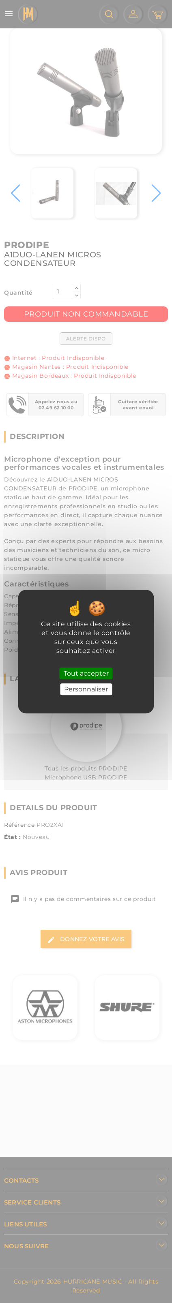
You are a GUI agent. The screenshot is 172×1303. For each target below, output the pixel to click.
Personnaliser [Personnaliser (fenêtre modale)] (86, 689)
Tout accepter (86, 673)
